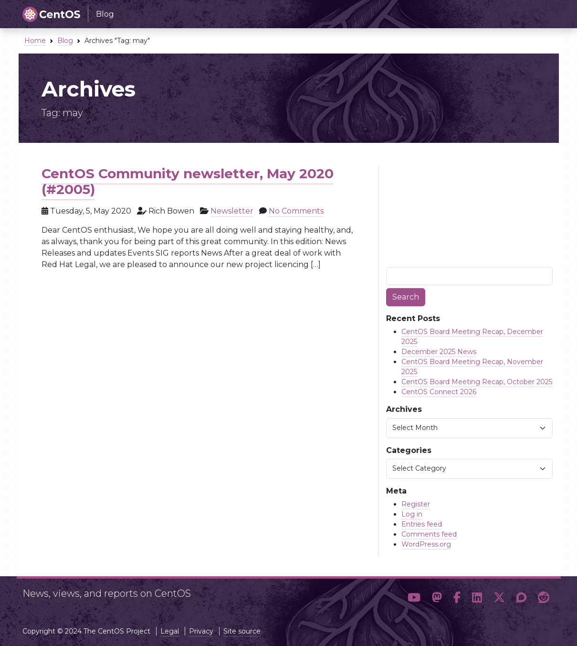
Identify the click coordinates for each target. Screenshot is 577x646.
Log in (411, 514)
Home (35, 40)
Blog (65, 40)
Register (415, 504)
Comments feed (429, 534)
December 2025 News (438, 351)
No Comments (296, 210)
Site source (242, 631)
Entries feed (421, 524)
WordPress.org (426, 544)
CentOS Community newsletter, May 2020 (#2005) (188, 181)
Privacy (201, 631)
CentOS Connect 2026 (438, 392)
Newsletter (231, 210)
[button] (414, 597)
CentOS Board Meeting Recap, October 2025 (476, 381)
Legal (169, 631)
